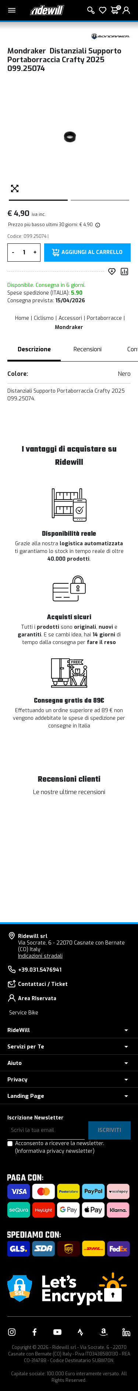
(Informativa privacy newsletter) (55, 1151)
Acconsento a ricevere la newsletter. (59, 1147)
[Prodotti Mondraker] (110, 35)
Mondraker (69, 327)
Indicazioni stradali (40, 956)
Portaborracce (104, 318)
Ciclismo (44, 318)
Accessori (70, 318)
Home (22, 318)
